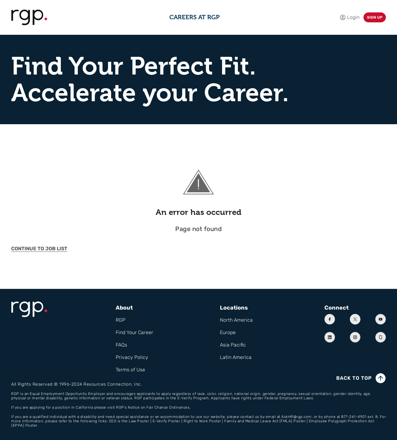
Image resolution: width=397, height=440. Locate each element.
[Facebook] (329, 319)
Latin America (236, 357)
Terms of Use (130, 370)
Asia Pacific (233, 345)
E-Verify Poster (167, 421)
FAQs (121, 345)
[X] (355, 319)
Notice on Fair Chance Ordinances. (159, 407)
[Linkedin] (329, 337)
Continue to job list (39, 249)
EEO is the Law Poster (129, 421)
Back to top (354, 378)
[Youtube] (380, 319)
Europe (228, 332)
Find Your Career (134, 332)
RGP (120, 320)
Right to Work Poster (202, 421)
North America (236, 320)
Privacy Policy (132, 357)
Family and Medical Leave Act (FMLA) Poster (265, 421)
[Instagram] (355, 337)
